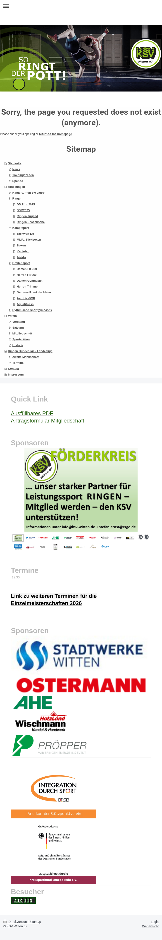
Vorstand (18, 321)
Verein (12, 316)
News (16, 169)
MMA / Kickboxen (29, 239)
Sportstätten (21, 339)
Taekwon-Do (25, 233)
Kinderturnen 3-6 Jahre (28, 192)
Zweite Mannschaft (25, 357)
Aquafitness (25, 304)
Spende (17, 181)
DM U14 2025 (26, 204)
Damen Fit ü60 (27, 269)
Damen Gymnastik (29, 280)
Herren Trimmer (28, 286)
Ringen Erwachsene (31, 222)
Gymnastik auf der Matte (34, 292)
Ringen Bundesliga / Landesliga (30, 351)
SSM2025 (23, 210)
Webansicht (150, 926)
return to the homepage (55, 134)
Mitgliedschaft (22, 333)
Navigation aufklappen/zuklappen (81, 6)
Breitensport (21, 263)
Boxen (21, 245)
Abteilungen (16, 186)
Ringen (17, 198)
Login (155, 922)
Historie (17, 345)
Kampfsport (20, 228)
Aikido (21, 257)
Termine (18, 362)
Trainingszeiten (23, 175)
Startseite (14, 163)
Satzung (18, 327)
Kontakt (13, 368)
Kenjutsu (23, 251)
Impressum (16, 374)
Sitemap (35, 922)
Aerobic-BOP (26, 298)
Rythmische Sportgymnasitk (32, 310)
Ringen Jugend (27, 216)
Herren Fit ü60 (26, 274)
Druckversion (15, 922)
